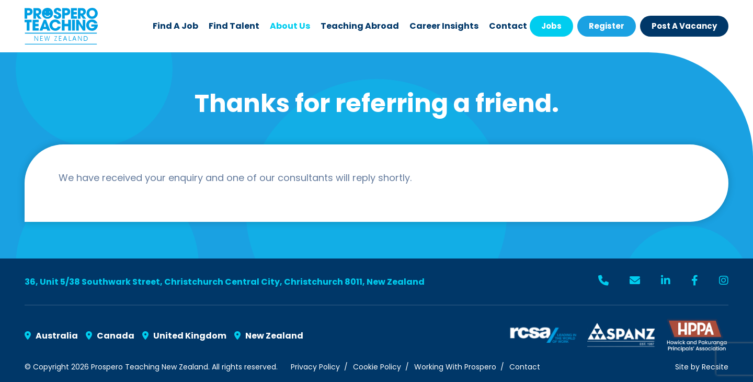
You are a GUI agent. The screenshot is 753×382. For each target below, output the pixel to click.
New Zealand (268, 336)
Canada (110, 336)
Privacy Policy (315, 367)
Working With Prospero (455, 367)
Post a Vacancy (684, 25)
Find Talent (234, 26)
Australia (51, 336)
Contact (508, 26)
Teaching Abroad (360, 26)
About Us (290, 26)
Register (606, 25)
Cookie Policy (377, 367)
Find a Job (175, 26)
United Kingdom (184, 336)
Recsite (715, 367)
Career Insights (443, 26)
